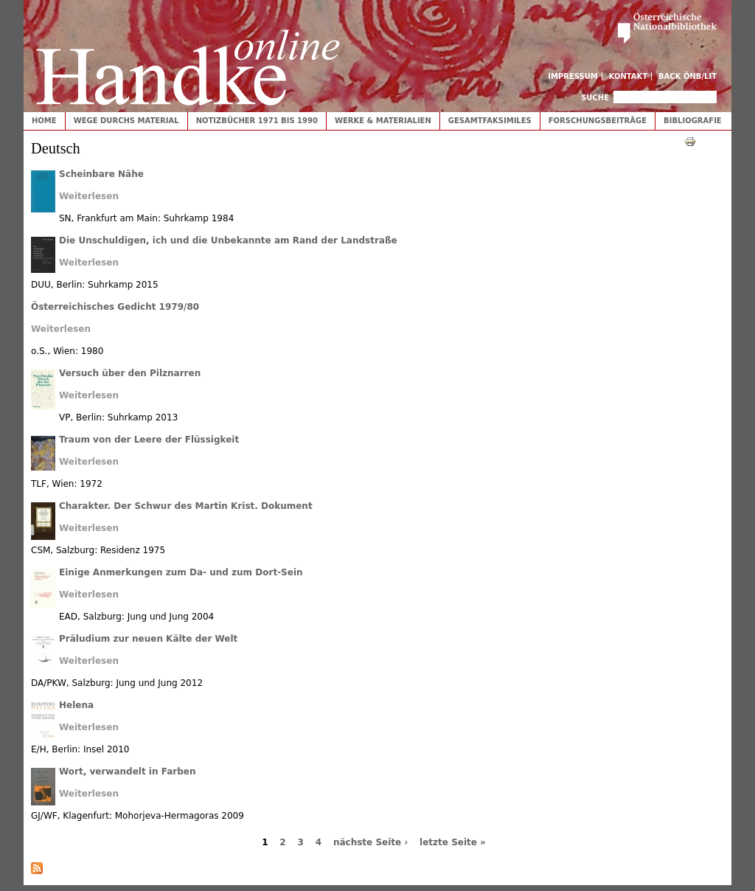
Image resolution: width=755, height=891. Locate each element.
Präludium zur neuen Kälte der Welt (148, 639)
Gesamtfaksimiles (490, 121)
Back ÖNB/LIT (687, 76)
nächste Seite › (370, 842)
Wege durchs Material (126, 121)
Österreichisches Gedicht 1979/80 (115, 307)
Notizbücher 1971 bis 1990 (257, 121)
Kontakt (628, 76)
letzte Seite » (453, 842)
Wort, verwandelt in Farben (127, 771)
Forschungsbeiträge (598, 121)
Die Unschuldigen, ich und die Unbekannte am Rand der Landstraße (228, 240)
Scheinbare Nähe (101, 174)
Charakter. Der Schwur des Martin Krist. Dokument (186, 506)
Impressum (573, 76)
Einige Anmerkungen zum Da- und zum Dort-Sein (181, 572)
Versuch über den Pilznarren (130, 373)
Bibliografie (693, 121)
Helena (76, 705)
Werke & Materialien (383, 121)
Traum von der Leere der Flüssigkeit (149, 439)
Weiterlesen (89, 196)
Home (44, 121)
